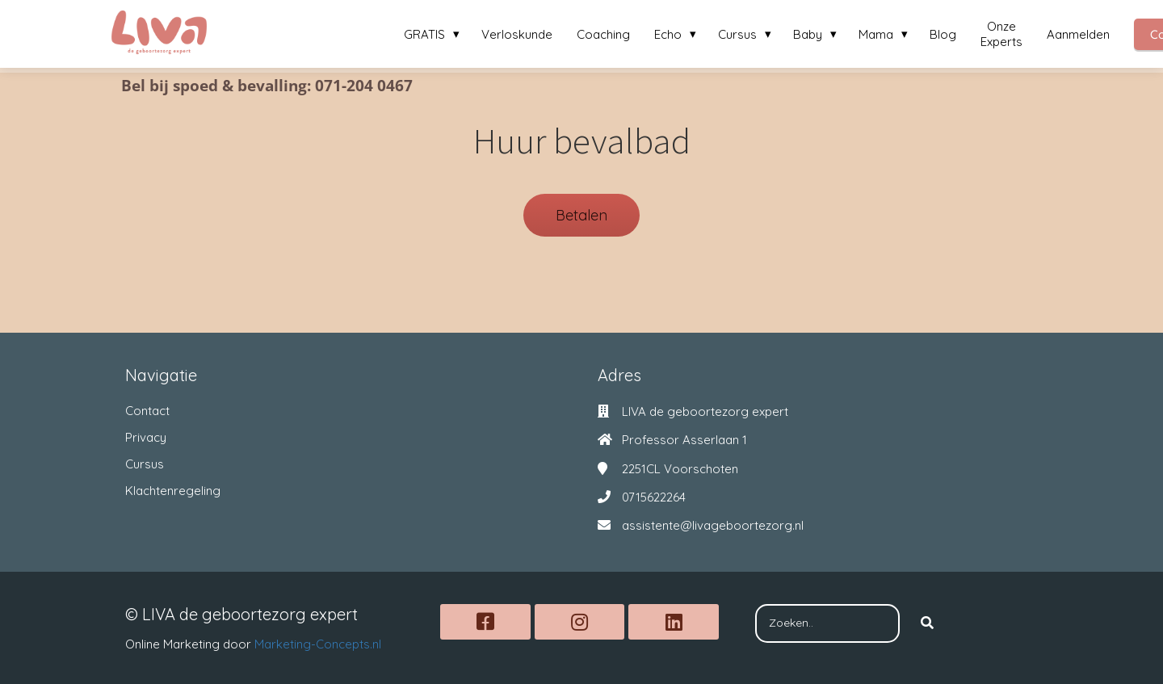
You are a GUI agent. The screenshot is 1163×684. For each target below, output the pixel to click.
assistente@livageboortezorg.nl (713, 525)
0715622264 (654, 497)
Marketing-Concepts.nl (317, 644)
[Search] (927, 623)
